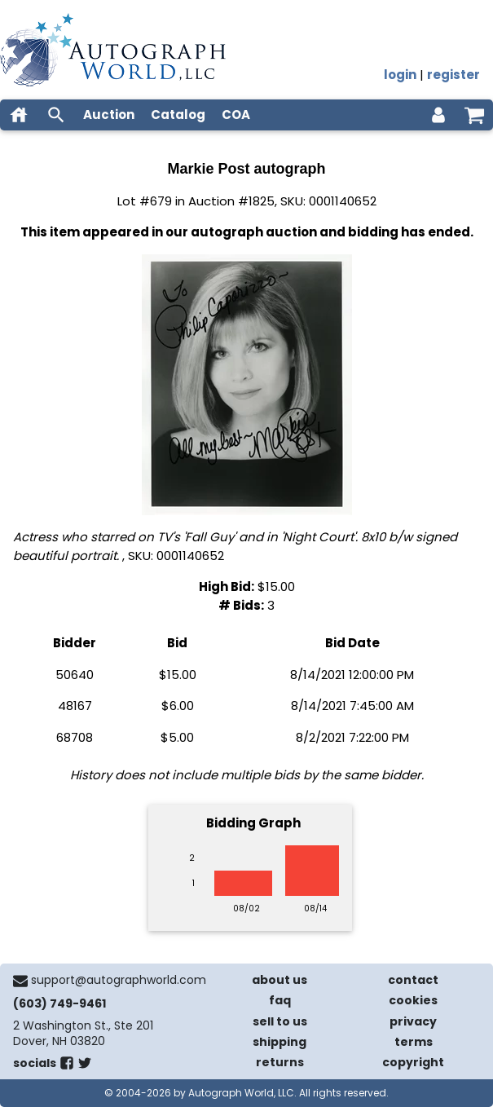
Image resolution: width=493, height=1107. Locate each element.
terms (413, 1042)
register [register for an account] (453, 74)
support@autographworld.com (118, 980)
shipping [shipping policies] (279, 1042)
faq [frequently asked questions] (280, 1000)
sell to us (280, 1021)
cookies (413, 1000)
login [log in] (400, 74)
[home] (18, 115)
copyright (413, 1062)
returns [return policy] (280, 1062)
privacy (413, 1021)
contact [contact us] (413, 980)
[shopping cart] (474, 115)
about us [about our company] (279, 980)
